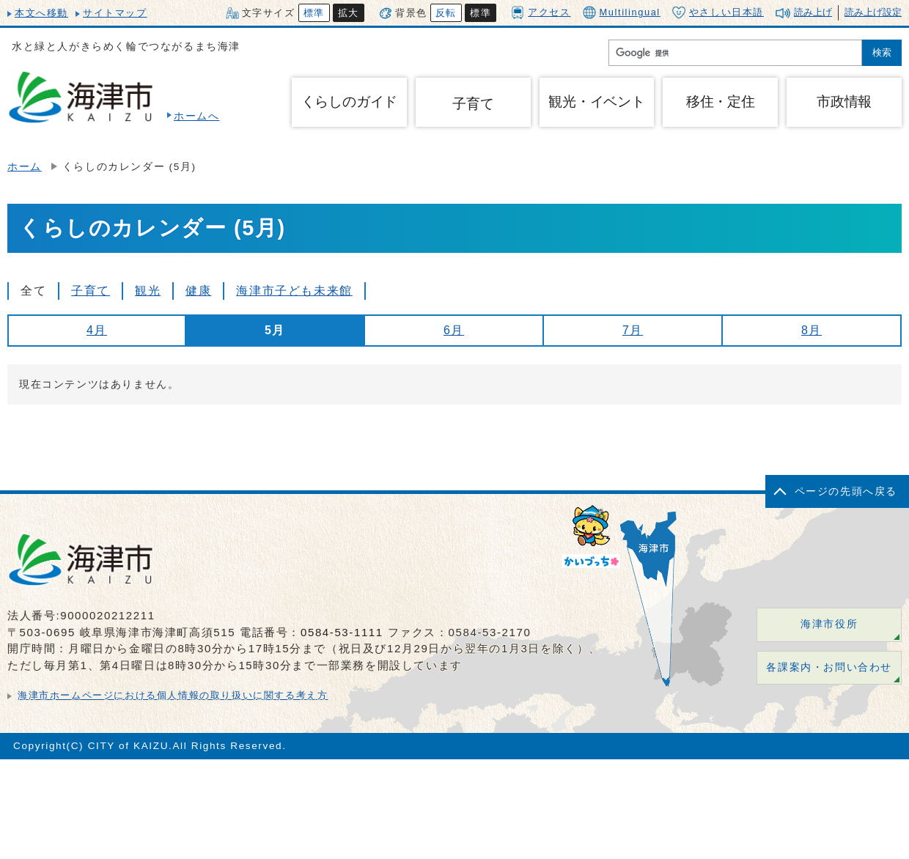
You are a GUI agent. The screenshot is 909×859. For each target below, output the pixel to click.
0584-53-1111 (342, 632)
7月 (632, 330)
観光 (148, 290)
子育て (472, 103)
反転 (446, 12)
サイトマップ (115, 12)
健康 (198, 290)
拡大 (348, 12)
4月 (97, 330)
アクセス (540, 12)
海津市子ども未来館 (294, 290)
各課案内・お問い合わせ (829, 667)
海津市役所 (829, 624)
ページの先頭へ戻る (846, 491)
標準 (314, 12)
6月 (454, 330)
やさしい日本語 (718, 12)
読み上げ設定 (873, 12)
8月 (811, 330)
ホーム (24, 166)
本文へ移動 (41, 12)
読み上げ (813, 12)
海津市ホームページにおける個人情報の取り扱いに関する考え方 (173, 695)
